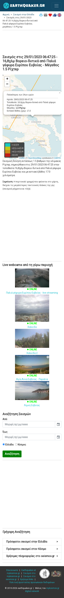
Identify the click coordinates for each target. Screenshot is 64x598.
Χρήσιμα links (26, 579)
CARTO (57, 158)
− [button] (7, 84)
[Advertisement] (32, 42)
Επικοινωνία (12, 570)
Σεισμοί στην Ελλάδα (23, 14)
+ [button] (7, 79)
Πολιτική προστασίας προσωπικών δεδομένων (32, 582)
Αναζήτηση (12, 453)
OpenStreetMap (34, 158)
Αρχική (6, 14)
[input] (29, 424)
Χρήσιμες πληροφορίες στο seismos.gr (32, 556)
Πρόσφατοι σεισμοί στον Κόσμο (32, 549)
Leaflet (22, 158)
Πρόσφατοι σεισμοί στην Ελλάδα (32, 541)
